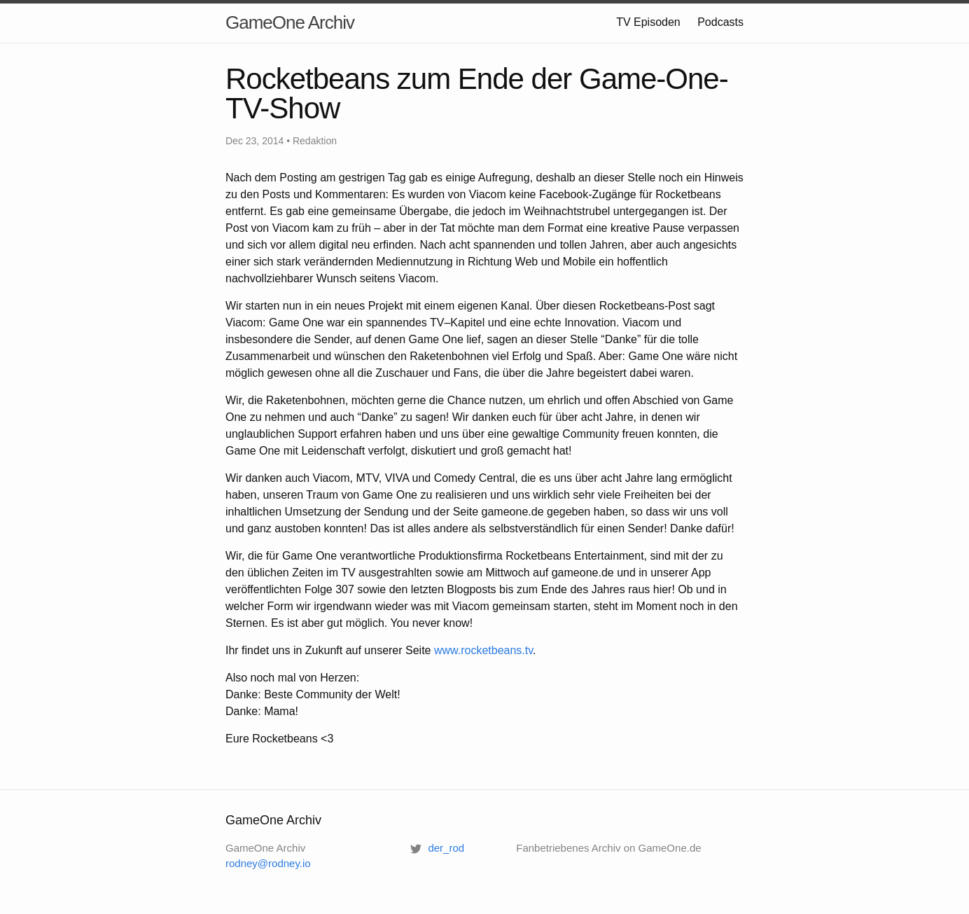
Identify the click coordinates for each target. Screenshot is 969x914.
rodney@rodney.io (268, 863)
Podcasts (720, 22)
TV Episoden (648, 22)
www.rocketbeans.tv (483, 650)
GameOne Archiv (289, 22)
